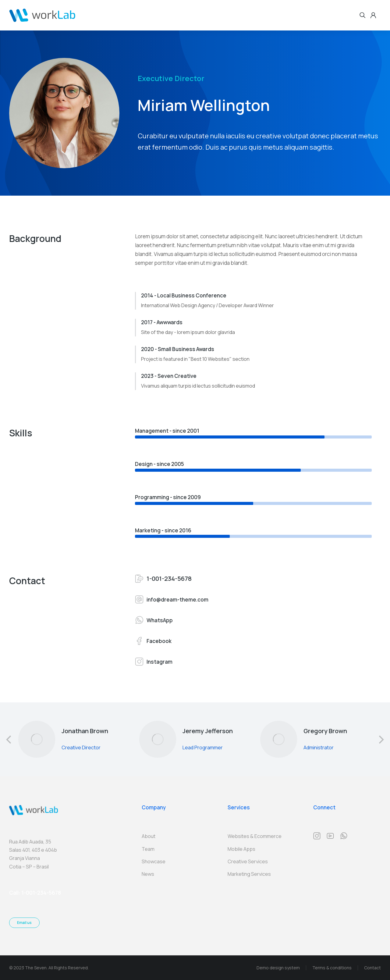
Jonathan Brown (85, 731)
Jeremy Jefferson (208, 731)
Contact (372, 968)
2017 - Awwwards (162, 322)
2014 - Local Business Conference (183, 295)
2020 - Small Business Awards (177, 349)
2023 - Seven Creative (169, 375)
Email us (24, 922)
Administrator (318, 747)
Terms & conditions (332, 968)
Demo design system (278, 968)
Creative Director (81, 747)
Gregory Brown (325, 731)
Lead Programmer (203, 747)
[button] (9, 739)
